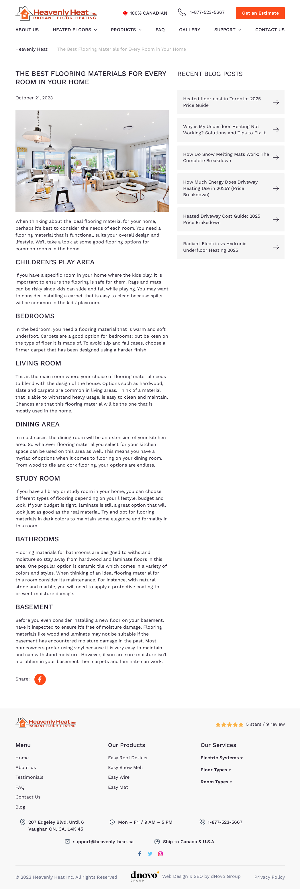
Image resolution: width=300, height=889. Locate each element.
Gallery (189, 29)
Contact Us (270, 29)
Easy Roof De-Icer (128, 757)
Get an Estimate (260, 13)
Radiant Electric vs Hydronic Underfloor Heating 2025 (214, 247)
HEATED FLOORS (72, 29)
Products (123, 29)
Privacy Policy (269, 877)
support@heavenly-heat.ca (103, 841)
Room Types (214, 781)
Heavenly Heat (31, 49)
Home (22, 757)
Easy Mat (118, 787)
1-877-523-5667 (207, 12)
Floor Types (214, 769)
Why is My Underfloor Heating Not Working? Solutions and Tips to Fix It (224, 129)
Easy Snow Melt (125, 767)
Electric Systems (220, 757)
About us (27, 29)
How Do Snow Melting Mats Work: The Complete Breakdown (226, 157)
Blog (20, 807)
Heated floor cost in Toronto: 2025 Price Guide (222, 102)
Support (225, 29)
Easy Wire (119, 777)
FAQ (160, 29)
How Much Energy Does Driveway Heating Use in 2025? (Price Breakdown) (220, 188)
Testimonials (29, 777)
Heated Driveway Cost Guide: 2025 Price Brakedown (221, 219)
